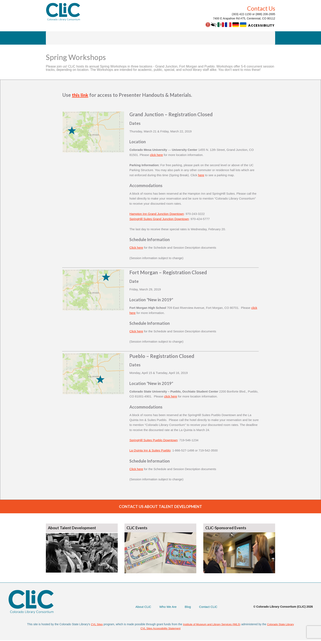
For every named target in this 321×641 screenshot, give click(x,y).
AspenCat (53, 37)
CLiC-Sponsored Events (227, 528)
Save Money (188, 37)
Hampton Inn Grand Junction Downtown (156, 214)
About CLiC (235, 37)
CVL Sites (94, 624)
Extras (212, 37)
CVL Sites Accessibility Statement (160, 629)
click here (156, 155)
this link (81, 95)
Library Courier (82, 37)
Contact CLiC (207, 607)
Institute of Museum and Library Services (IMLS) (211, 624)
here (201, 175)
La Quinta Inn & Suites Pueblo (150, 450)
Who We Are (166, 607)
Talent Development (117, 37)
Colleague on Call (155, 37)
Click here (136, 247)
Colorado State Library (283, 624)
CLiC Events (138, 528)
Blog (186, 607)
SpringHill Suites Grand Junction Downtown (159, 219)
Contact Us (261, 8)
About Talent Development (73, 528)
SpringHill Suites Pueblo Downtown (153, 440)
